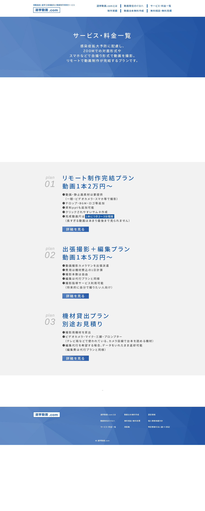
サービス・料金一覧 (161, 5)
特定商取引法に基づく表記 (159, 493)
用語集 (127, 493)
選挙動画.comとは (107, 5)
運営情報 (152, 480)
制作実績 (112, 10)
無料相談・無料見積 (161, 10)
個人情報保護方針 (155, 486)
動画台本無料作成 (134, 10)
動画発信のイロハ (133, 5)
